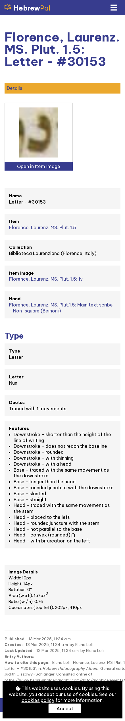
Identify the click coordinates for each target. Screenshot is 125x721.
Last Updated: (19, 650)
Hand (14, 298)
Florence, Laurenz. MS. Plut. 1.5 (42, 227)
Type (14, 351)
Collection (20, 247)
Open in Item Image (38, 166)
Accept (65, 708)
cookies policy (38, 700)
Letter (16, 377)
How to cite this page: (27, 662)
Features (19, 428)
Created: (14, 644)
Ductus (17, 402)
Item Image (21, 273)
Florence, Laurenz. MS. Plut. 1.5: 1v (46, 279)
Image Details (23, 572)
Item (14, 221)
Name (15, 195)
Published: (15, 638)
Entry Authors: (19, 656)
